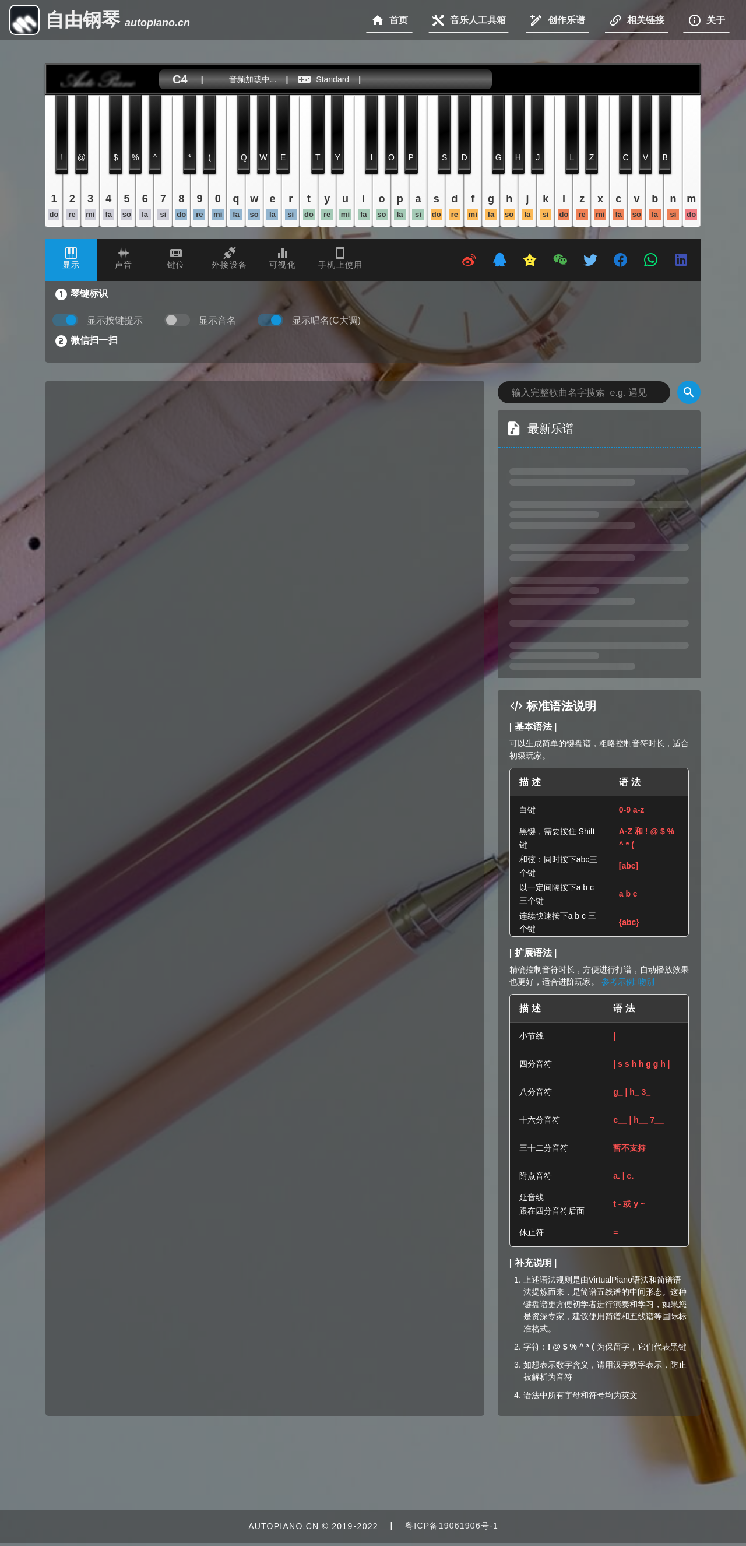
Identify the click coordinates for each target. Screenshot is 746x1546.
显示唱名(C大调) (326, 320)
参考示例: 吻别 (628, 981)
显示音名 (217, 320)
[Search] (689, 392)
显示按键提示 (115, 320)
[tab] (71, 260)
